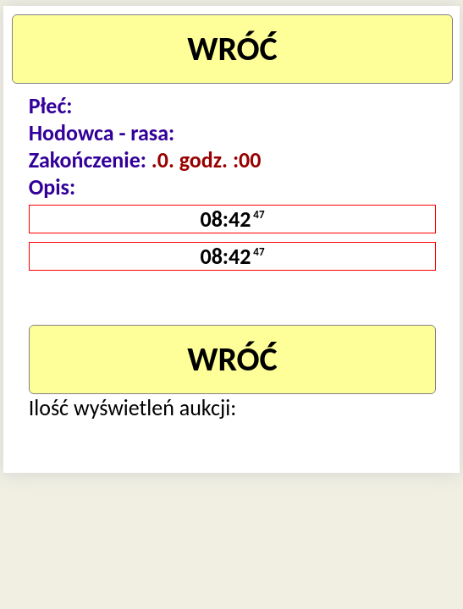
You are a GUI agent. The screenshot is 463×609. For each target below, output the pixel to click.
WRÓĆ (232, 48)
